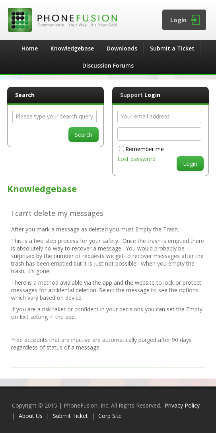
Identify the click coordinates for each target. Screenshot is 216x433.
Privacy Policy (182, 405)
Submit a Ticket (172, 48)
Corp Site (110, 415)
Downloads (122, 48)
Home (29, 48)
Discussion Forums (108, 65)
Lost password (136, 159)
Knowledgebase (72, 48)
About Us (31, 415)
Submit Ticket (70, 415)
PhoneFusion (108, 20)
